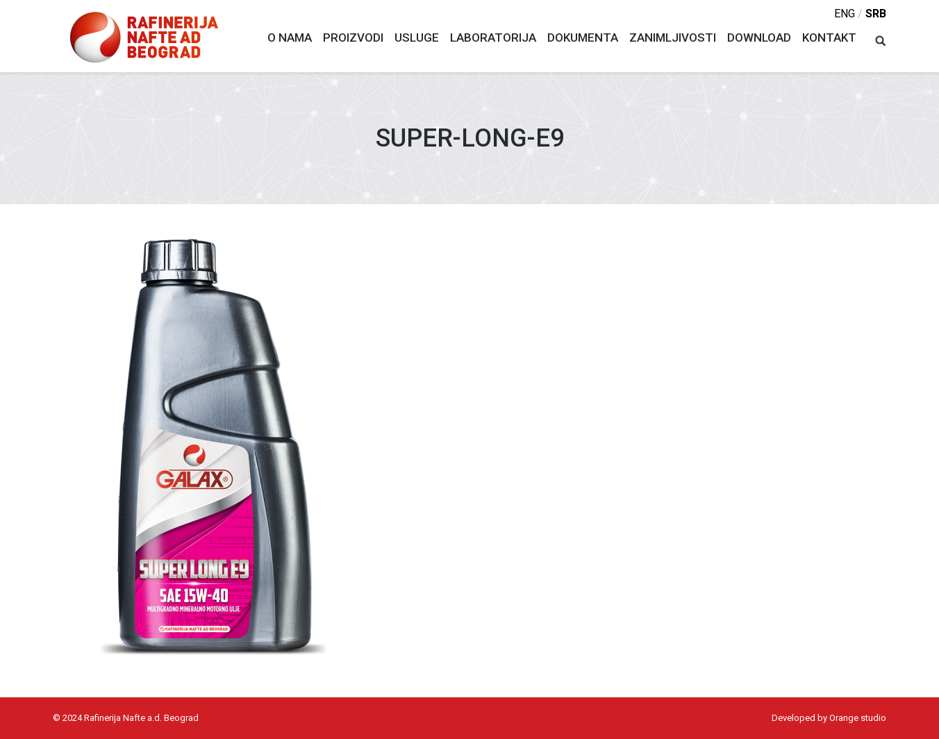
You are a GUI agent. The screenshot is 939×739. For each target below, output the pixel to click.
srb (875, 13)
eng (844, 13)
